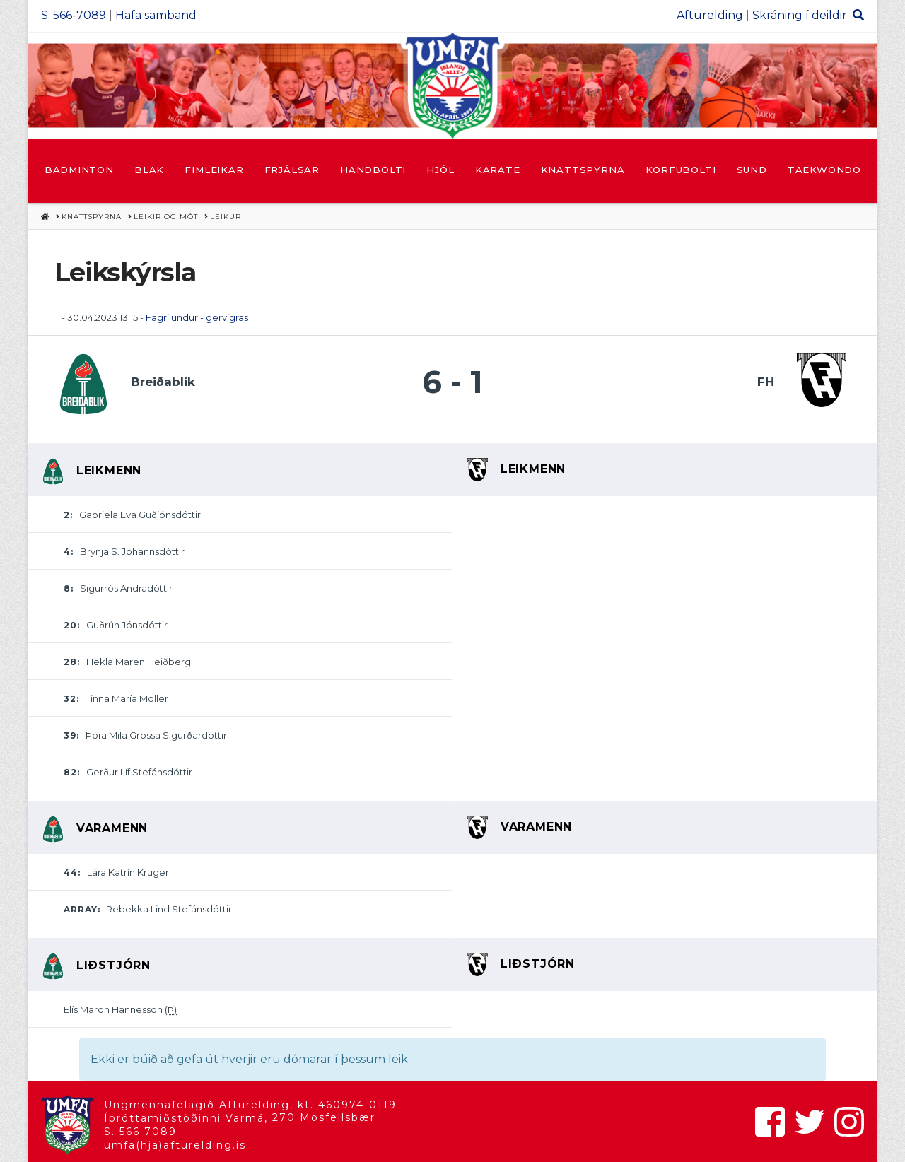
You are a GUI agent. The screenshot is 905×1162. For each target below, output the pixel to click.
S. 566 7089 (140, 1131)
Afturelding (710, 15)
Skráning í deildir (799, 15)
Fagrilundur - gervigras (197, 317)
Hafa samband (156, 15)
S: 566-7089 (73, 15)
